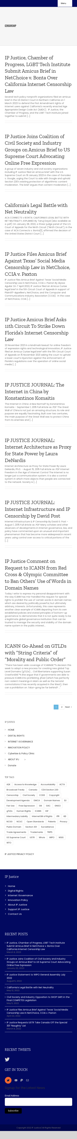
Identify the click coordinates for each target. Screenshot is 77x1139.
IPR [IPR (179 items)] (58, 816)
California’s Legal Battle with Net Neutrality (30, 987)
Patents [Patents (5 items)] (52, 821)
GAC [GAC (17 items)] (48, 805)
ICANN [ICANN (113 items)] (38, 811)
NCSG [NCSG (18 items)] (9, 821)
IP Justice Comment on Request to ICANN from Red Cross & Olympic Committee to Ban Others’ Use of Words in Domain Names (38, 574)
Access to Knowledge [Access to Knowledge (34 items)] (25, 784)
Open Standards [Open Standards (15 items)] (35, 821)
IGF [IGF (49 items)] (46, 811)
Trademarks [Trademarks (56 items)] (36, 832)
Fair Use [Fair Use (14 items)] (11, 805)
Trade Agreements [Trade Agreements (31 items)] (16, 832)
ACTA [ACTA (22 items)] (62, 784)
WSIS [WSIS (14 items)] (61, 837)
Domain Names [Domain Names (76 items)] (52, 800)
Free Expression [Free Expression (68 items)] (27, 805)
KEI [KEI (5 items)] (65, 816)
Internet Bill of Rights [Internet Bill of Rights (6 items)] (42, 816)
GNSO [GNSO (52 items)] (58, 805)
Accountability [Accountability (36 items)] (48, 784)
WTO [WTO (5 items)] (9, 842)
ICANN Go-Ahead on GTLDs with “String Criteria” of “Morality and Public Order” (35, 652)
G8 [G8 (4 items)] (40, 805)
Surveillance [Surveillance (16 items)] (47, 826)
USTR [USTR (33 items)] (32, 837)
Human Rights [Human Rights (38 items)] (24, 811)
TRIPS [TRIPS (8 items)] (49, 832)
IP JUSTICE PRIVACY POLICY (19, 854)
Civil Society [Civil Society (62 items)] (29, 795)
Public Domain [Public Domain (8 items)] (14, 826)
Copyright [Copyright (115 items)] (54, 795)
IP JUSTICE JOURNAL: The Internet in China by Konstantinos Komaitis (34, 391)
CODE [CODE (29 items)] (42, 795)
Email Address (12, 1095)
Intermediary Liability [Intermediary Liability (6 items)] (17, 816)
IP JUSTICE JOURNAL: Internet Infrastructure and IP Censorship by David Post (37, 509)
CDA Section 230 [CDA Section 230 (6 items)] (49, 789)
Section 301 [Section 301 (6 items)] (31, 826)
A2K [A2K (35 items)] (8, 784)
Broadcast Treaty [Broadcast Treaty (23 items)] (15, 789)
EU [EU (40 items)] (65, 800)
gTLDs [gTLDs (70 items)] (9, 811)
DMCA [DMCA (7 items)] (37, 800)
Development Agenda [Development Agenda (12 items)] (18, 800)
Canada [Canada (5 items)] (33, 789)
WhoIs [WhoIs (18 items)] (42, 837)
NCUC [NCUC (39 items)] (20, 821)
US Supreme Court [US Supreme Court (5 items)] (16, 837)
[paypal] (21, 1080)
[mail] (27, 1080)
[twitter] (8, 1080)
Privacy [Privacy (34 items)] (63, 821)
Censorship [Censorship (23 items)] (13, 795)
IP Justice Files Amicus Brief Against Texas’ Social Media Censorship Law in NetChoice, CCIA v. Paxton (37, 1011)
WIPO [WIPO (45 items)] (51, 837)
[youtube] (16, 1080)
